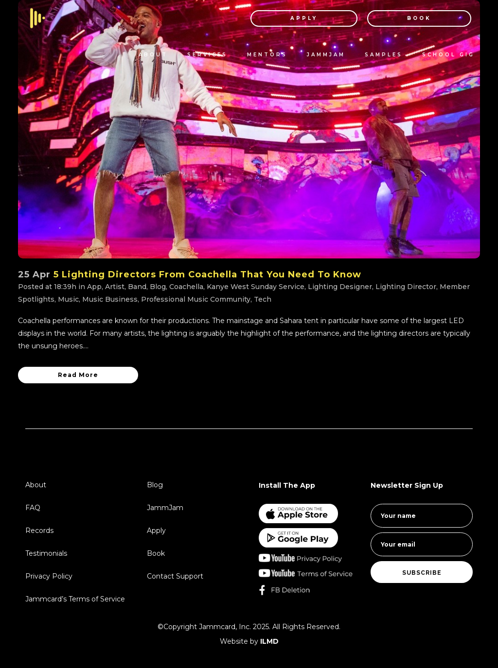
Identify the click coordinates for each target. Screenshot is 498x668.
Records (39, 530)
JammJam (165, 507)
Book (156, 553)
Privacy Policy (48, 576)
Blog (158, 286)
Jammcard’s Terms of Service (75, 599)
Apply (156, 530)
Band (137, 286)
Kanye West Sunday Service (255, 286)
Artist (114, 286)
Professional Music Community (195, 299)
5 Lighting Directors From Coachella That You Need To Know (207, 274)
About (35, 484)
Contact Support (175, 576)
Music (68, 299)
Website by (249, 641)
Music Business (110, 299)
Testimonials (46, 553)
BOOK (411, 18)
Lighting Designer (340, 286)
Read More (78, 374)
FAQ (32, 507)
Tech (262, 299)
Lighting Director (405, 286)
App (94, 286)
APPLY (295, 18)
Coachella (186, 286)
